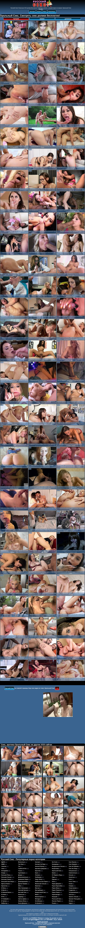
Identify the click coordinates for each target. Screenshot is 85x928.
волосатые (21, 862)
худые (71, 903)
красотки (37, 870)
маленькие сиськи (40, 883)
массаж (37, 888)
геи (19, 866)
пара (53, 877)
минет (37, 894)
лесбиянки (38, 877)
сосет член (72, 881)
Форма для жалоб (42, 921)
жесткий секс (22, 892)
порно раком (56, 892)
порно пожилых (56, 890)
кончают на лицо (40, 864)
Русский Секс (9, 688)
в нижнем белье (6, 892)
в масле (3, 890)
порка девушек (56, 883)
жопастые (21, 894)
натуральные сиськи (58, 866)
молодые (38, 899)
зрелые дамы (22, 899)
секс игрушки (73, 864)
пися (53, 881)
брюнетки (4, 886)
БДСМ (3, 862)
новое (42, 19)
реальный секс (56, 899)
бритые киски (5, 883)
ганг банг (21, 864)
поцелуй (54, 896)
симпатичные (73, 873)
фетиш (71, 901)
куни (36, 873)
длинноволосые (23, 877)
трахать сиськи (73, 896)
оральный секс (56, 870)
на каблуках (38, 901)
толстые (71, 894)
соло (70, 879)
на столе (54, 862)
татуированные (73, 892)
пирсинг (54, 879)
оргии (53, 873)
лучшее (16, 19)
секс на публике (74, 866)
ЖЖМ (3, 864)
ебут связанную (23, 888)
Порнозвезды (51, 11)
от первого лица (57, 875)
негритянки (55, 868)
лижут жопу (38, 879)
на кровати (38, 903)
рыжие (54, 903)
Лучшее (39, 11)
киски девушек (22, 903)
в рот (3, 896)
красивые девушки (40, 868)
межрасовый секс (40, 892)
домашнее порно (23, 879)
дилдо (20, 875)
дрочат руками (22, 883)
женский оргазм (23, 890)
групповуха (21, 873)
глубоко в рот (22, 868)
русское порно (56, 901)
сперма (71, 886)
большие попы (5, 875)
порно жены (55, 888)
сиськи (71, 875)
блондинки (4, 870)
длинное (68, 19)
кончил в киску (39, 866)
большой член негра (7, 881)
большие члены (6, 879)
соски (70, 883)
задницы (21, 896)
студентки (72, 890)
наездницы (55, 864)
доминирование (23, 881)
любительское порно (41, 881)
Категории (32, 11)
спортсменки (73, 888)
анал (2, 868)
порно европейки (57, 886)
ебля (19, 886)
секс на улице (73, 868)
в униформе (5, 899)
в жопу (3, 888)
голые (20, 870)
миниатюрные (39, 896)
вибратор (4, 903)
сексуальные (73, 870)
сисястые (72, 877)
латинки (37, 875)
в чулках (4, 901)
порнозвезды (56, 894)
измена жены (22, 901)
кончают (37, 862)
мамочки (37, 886)
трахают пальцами (74, 899)
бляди (3, 873)
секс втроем (72, 862)
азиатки (3, 866)
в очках (3, 894)
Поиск (44, 11)
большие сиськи (6, 877)
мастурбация (39, 890)
